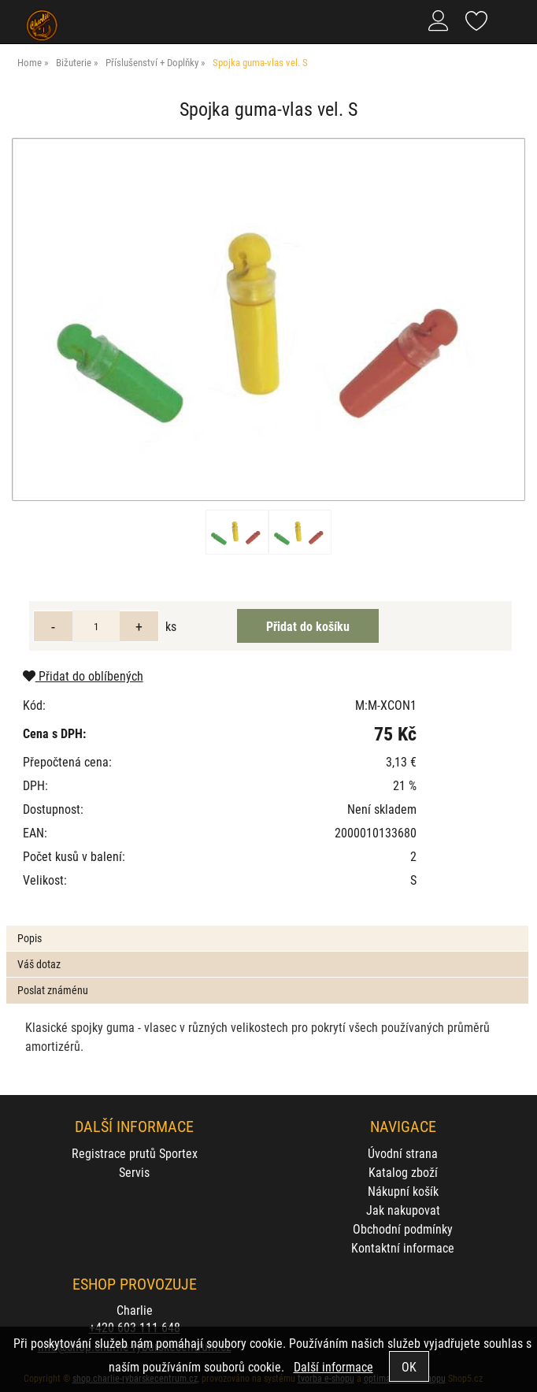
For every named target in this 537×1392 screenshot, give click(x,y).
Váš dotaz (39, 963)
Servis (134, 1172)
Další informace (333, 1366)
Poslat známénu (52, 989)
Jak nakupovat (403, 1209)
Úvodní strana (403, 1153)
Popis (29, 937)
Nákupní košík (403, 1190)
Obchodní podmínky (403, 1228)
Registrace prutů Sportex (135, 1153)
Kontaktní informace (402, 1247)
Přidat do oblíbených (83, 675)
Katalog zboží (403, 1172)
